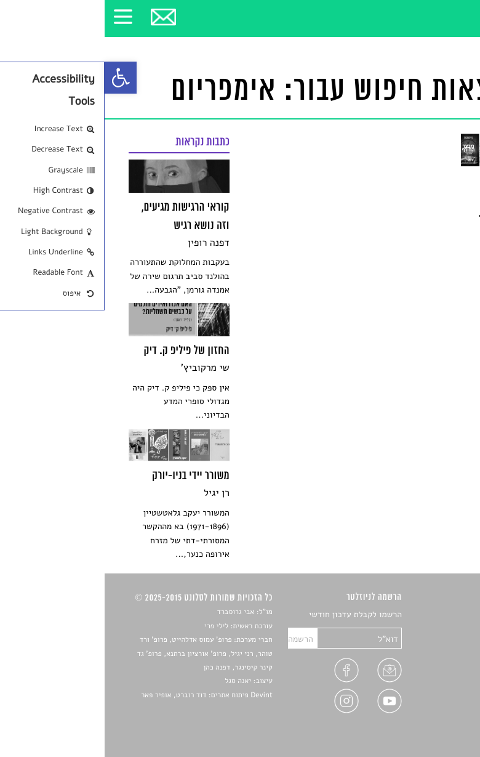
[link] (16, 78)
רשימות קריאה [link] (431, 658)
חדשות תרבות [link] (432, 644)
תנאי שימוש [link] (435, 716)
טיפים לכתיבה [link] (431, 687)
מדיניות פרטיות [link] (429, 701)
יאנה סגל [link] (133, 681)
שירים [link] (445, 629)
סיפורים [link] (443, 615)
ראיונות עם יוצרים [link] (425, 672)
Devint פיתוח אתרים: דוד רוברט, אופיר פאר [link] (101, 695)
